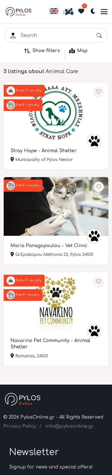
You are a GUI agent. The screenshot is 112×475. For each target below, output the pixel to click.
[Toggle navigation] (104, 12)
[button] (54, 13)
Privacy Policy (19, 426)
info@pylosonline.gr (69, 426)
